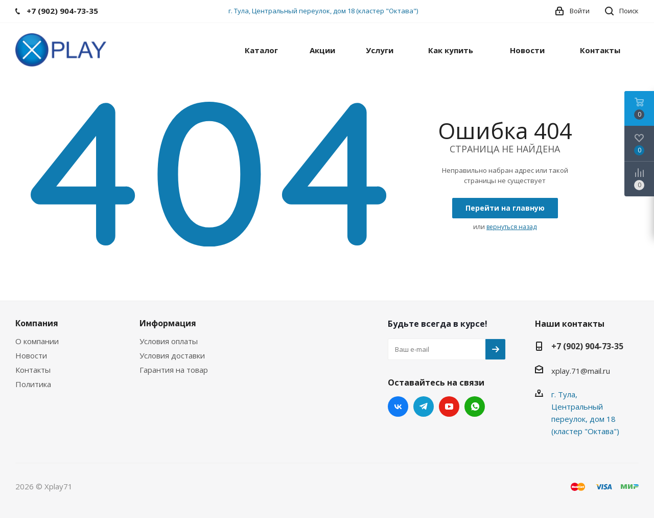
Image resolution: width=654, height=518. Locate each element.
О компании (37, 341)
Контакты (33, 370)
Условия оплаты (168, 341)
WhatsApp (474, 406)
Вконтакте (398, 406)
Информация (167, 323)
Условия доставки (172, 355)
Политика (33, 384)
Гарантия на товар (173, 370)
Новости (31, 355)
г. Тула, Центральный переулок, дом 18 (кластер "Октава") (323, 10)
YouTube (449, 406)
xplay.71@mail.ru (580, 371)
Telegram (423, 406)
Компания (36, 323)
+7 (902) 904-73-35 (587, 346)
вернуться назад (511, 226)
